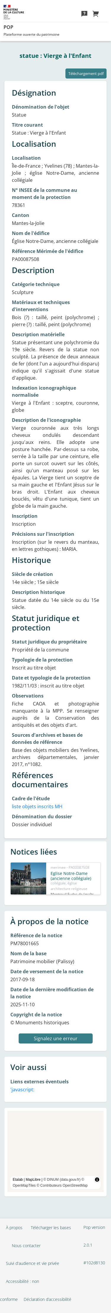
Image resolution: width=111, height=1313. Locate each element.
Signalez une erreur (56, 1038)
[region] (55, 1151)
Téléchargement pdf (86, 73)
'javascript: (22, 1089)
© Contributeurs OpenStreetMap (62, 1185)
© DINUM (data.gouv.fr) (62, 1180)
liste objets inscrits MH (37, 806)
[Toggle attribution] (97, 1179)
